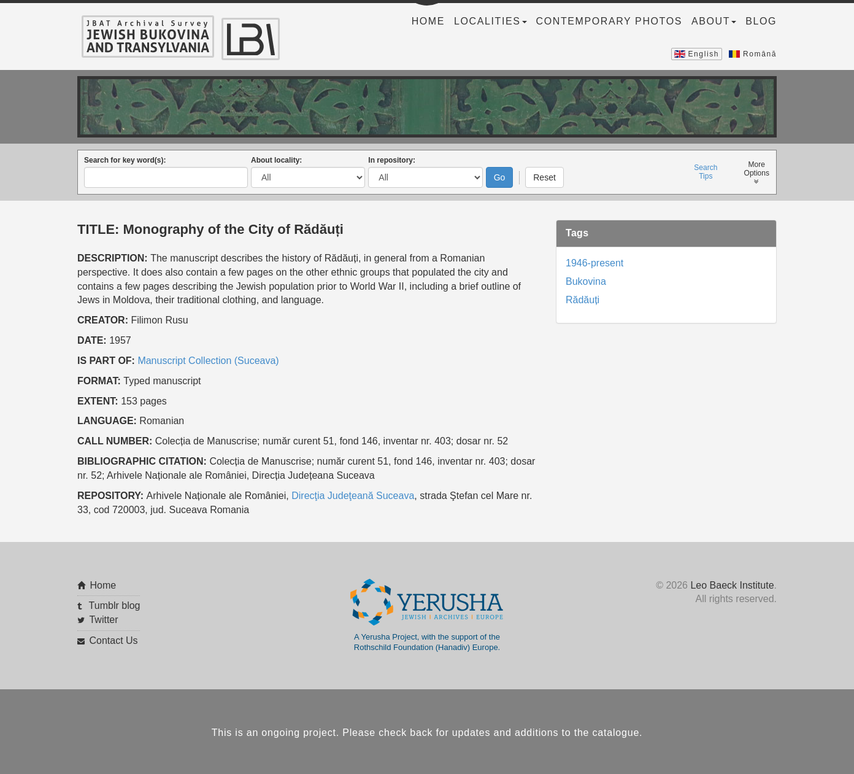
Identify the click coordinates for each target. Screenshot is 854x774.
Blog (761, 21)
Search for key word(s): (125, 157)
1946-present (594, 260)
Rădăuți (582, 297)
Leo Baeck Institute (732, 582)
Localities (490, 21)
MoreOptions (756, 170)
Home (428, 21)
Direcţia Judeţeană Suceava (352, 492)
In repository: (391, 157)
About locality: (276, 157)
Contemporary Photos (609, 21)
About (713, 21)
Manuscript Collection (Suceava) (208, 357)
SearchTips (705, 169)
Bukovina (586, 279)
